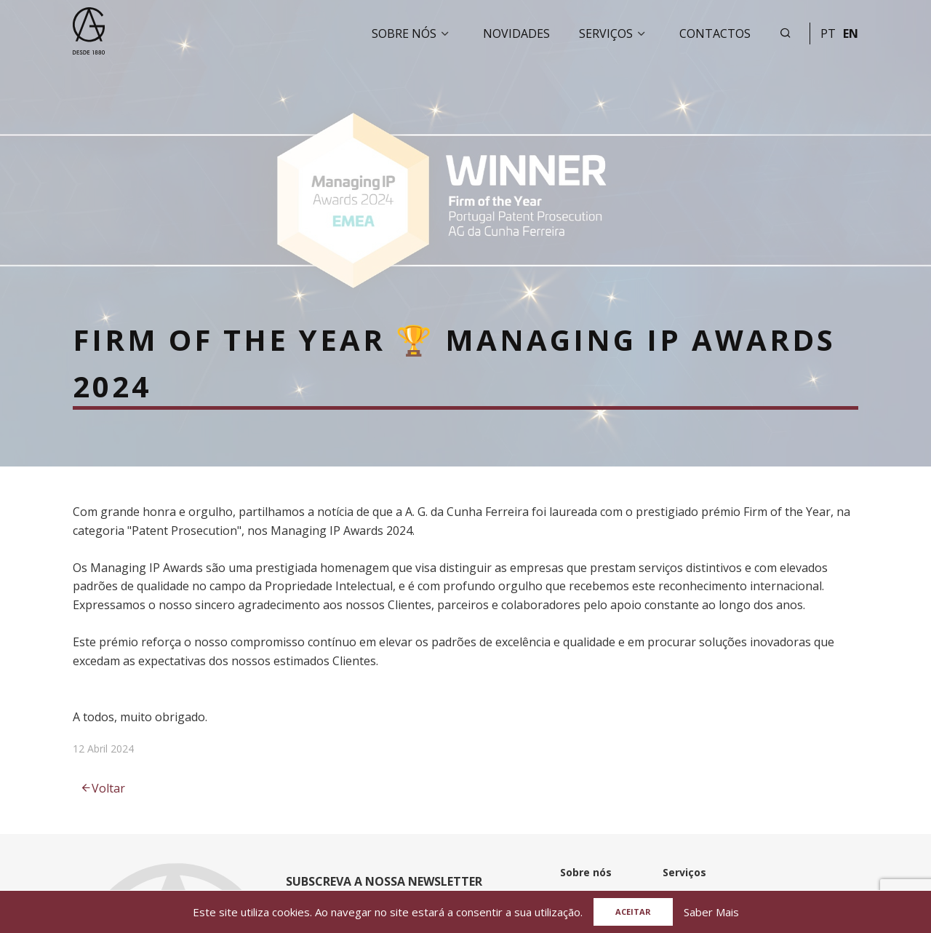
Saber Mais (711, 912)
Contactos (715, 33)
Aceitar (633, 911)
